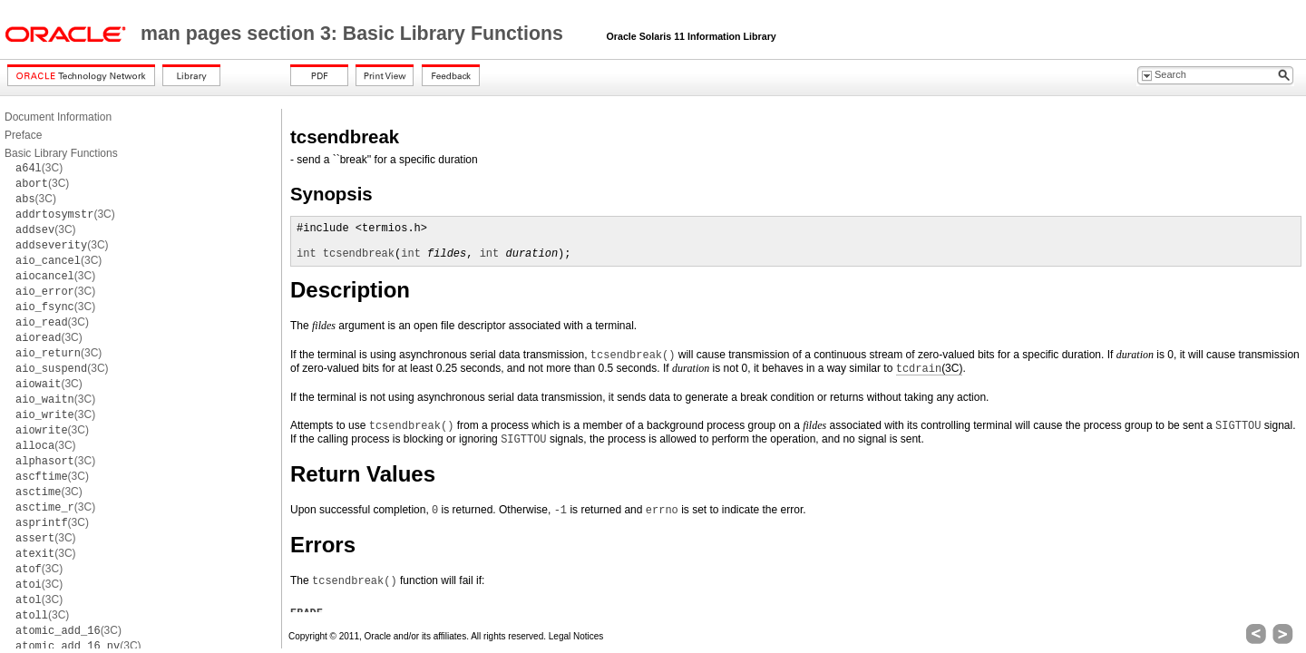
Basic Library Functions (61, 153)
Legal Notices (576, 636)
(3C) (39, 167)
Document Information (58, 117)
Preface (23, 135)
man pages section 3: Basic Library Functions (355, 33)
